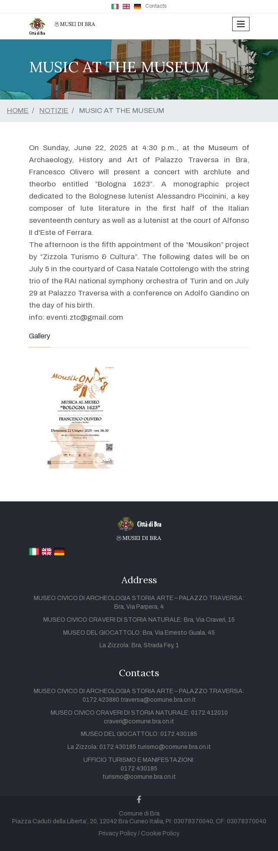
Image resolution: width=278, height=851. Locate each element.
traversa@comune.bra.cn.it (158, 700)
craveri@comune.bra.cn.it (139, 721)
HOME (18, 110)
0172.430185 (178, 734)
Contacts (155, 6)
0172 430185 (139, 768)
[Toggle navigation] (240, 24)
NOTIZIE (53, 110)
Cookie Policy (160, 833)
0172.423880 (102, 700)
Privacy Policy (118, 833)
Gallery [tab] (39, 336)
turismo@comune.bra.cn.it (174, 747)
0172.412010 (209, 713)
